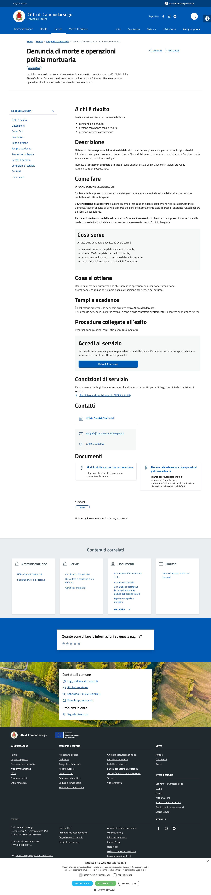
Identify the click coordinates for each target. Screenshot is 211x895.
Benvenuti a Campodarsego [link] (169, 783)
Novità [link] (43, 29)
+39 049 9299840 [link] (95, 444)
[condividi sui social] (155, 50)
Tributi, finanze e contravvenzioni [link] (124, 773)
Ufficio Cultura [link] (169, 29)
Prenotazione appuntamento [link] (73, 832)
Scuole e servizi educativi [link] (168, 802)
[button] (105, 889)
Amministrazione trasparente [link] (122, 828)
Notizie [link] (159, 754)
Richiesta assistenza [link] (69, 842)
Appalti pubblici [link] (66, 768)
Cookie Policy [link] (113, 842)
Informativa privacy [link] (117, 837)
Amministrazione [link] (23, 29)
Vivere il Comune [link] (78, 29)
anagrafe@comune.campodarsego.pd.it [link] (105, 433)
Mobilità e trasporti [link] (116, 764)
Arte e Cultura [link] (163, 797)
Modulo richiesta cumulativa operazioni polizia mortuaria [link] (174, 469)
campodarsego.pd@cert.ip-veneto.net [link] (34, 855)
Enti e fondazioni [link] (19, 783)
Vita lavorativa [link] (114, 783)
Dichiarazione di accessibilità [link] (121, 851)
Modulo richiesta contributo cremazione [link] (110, 467)
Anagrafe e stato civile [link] (70, 764)
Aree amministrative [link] (21, 768)
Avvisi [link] (159, 764)
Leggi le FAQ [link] (65, 828)
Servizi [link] (58, 29)
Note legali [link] (112, 846)
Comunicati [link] (161, 759)
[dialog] (105, 876)
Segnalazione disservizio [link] (71, 837)
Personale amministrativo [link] (23, 764)
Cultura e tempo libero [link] (70, 783)
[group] (33, 588)
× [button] (208, 861)
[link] (207, 18)
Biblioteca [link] (151, 29)
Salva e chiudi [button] (82, 883)
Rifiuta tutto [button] (129, 883)
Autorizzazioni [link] (66, 773)
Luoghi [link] (159, 788)
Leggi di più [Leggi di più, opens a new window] (141, 870)
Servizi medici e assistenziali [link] (170, 807)
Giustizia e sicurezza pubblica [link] (121, 754)
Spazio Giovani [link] (163, 812)
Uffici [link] (118, 29)
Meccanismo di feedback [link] (119, 856)
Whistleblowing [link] (115, 832)
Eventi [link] (159, 793)
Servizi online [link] (134, 29)
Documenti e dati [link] (19, 778)
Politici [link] (14, 754)
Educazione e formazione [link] (71, 787)
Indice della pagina (22, 110)
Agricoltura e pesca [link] (68, 754)
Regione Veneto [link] (20, 3)
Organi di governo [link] (19, 759)
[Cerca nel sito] (194, 16)
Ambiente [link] (64, 759)
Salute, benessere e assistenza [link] (122, 768)
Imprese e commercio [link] (117, 759)
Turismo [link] (111, 778)
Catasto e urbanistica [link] (69, 778)
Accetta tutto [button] (105, 883)
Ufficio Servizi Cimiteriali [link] (100, 418)
